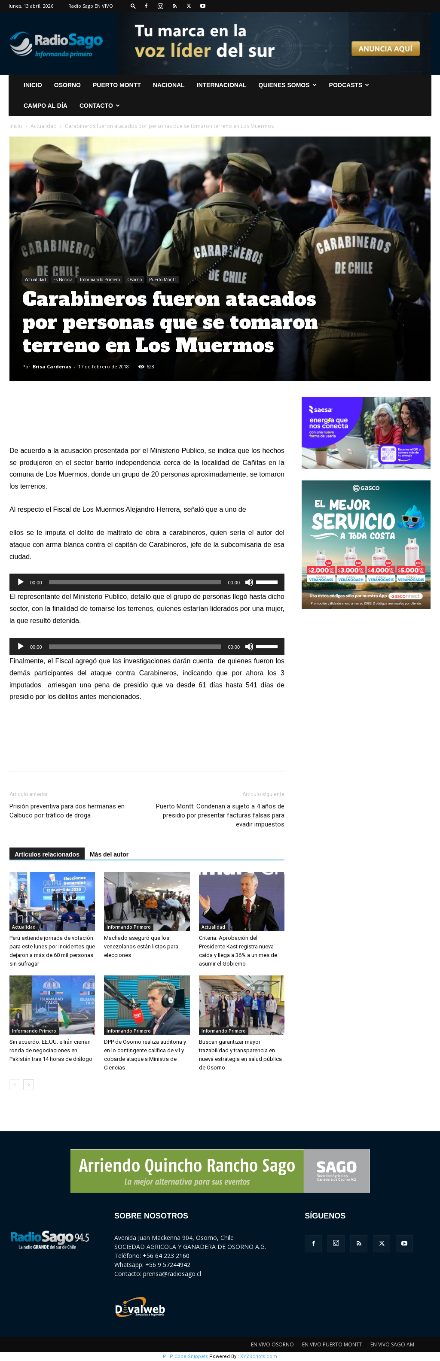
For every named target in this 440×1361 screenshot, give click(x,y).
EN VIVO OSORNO (272, 1344)
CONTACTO (99, 105)
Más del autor (109, 854)
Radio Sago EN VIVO (90, 6)
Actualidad (44, 126)
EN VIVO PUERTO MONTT (332, 1344)
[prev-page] (14, 1084)
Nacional (169, 85)
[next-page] (28, 1084)
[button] (133, 6)
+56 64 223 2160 (166, 1256)
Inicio (15, 126)
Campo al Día (45, 105)
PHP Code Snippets (185, 1356)
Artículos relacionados (47, 854)
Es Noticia (63, 279)
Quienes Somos (288, 85)
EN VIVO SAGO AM (392, 1344)
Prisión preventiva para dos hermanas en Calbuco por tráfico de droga (67, 810)
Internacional (222, 85)
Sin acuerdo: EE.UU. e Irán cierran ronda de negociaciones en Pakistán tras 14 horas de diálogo (50, 1050)
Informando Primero (100, 279)
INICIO (33, 85)
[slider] (135, 582)
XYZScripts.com (258, 1356)
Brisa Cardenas (52, 366)
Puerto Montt (117, 85)
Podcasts (349, 85)
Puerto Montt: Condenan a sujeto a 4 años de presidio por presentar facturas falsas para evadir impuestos (220, 815)
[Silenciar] (249, 582)
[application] (146, 582)
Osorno (67, 85)
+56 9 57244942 (167, 1265)
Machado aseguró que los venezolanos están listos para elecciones (141, 946)
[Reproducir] (20, 582)
